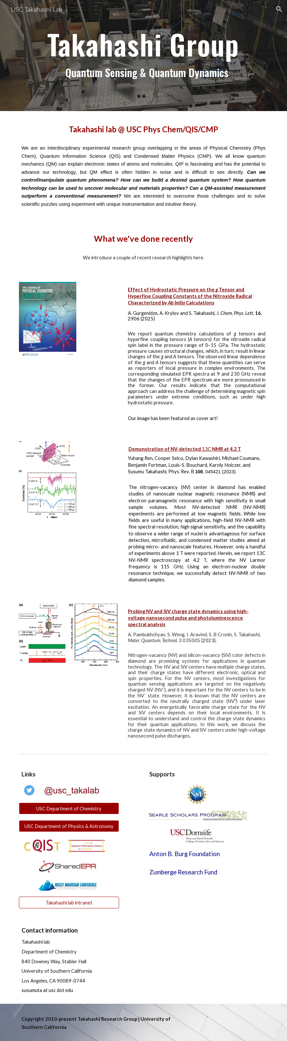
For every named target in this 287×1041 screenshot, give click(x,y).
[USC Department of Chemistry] (69, 808)
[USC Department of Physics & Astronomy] (69, 826)
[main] (143, 55)
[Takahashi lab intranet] (69, 902)
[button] (279, 9)
